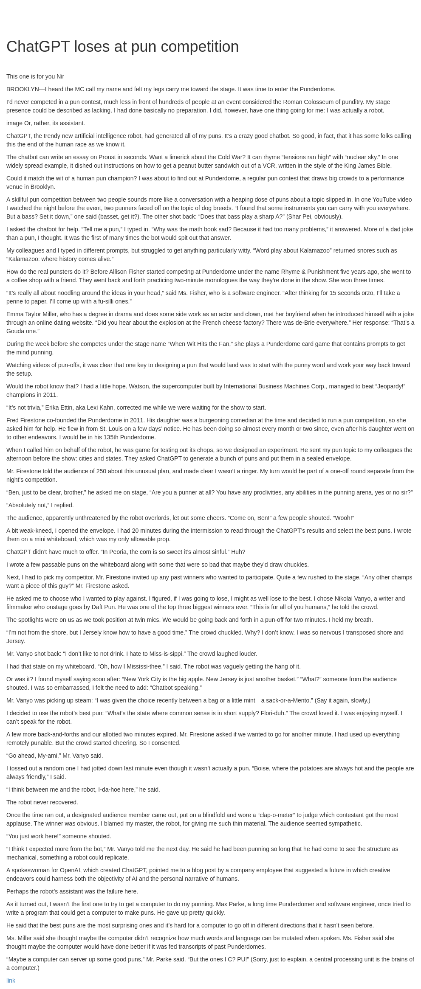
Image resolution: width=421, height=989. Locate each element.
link (10, 980)
